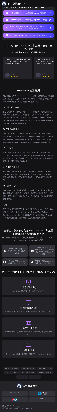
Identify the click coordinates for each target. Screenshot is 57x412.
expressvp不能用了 (11, 368)
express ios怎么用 (28, 368)
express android (11, 373)
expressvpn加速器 (45, 373)
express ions (22, 377)
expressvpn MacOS (45, 368)
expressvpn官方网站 (28, 373)
